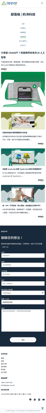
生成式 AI (23, 45)
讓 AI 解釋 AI (23, 41)
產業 (2, 361)
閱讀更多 (4, 69)
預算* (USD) (5, 299)
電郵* (3, 262)
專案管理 (23, 37)
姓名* (3, 252)
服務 (2, 358)
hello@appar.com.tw (8, 385)
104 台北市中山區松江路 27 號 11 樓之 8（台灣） (16, 394)
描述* (3, 308)
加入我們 (4, 372)
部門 (2, 280)
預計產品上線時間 (7, 290)
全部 (23, 24)
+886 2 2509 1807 (6, 382)
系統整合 (23, 28)
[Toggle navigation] (42, 3)
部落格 (3, 369)
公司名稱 (4, 271)
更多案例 (4, 367)
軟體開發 (23, 32)
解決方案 (4, 364)
